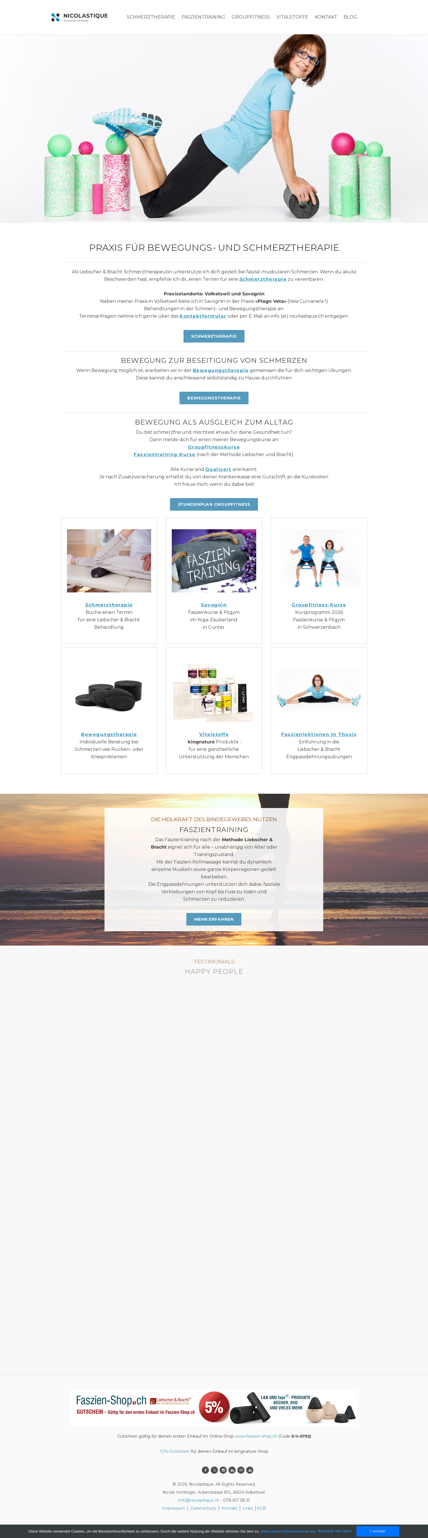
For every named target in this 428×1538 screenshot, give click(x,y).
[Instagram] (223, 1470)
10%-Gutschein (175, 1451)
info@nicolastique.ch (198, 1500)
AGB (261, 1508)
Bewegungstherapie (221, 370)
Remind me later (335, 1531)
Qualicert (218, 469)
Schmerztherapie (263, 279)
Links (247, 1508)
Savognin (214, 605)
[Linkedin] (232, 1470)
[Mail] (240, 1470)
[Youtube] (249, 1470)
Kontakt (230, 1508)
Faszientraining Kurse (165, 454)
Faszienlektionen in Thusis (319, 734)
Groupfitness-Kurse (319, 605)
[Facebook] (205, 1470)
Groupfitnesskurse (214, 447)
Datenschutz (204, 1508)
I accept (378, 1531)
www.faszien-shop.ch (256, 1436)
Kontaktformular (203, 316)
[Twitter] (214, 1470)
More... (323, 17)
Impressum (173, 1508)
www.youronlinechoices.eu (288, 1531)
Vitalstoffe (214, 734)
